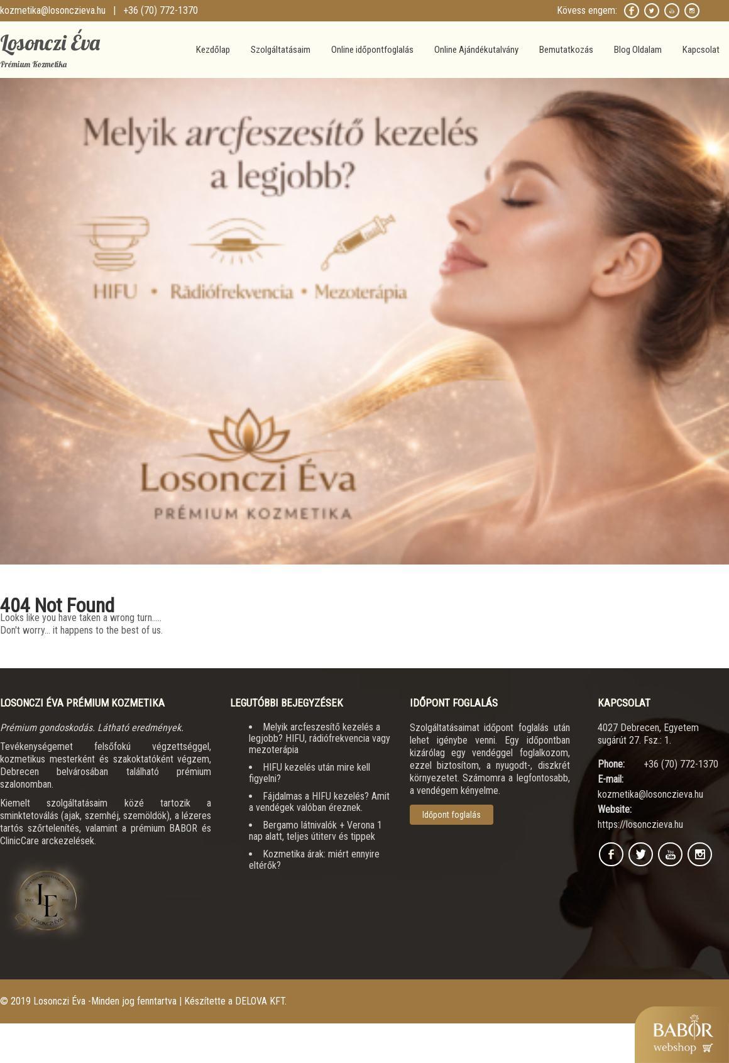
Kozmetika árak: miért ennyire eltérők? (314, 859)
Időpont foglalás (451, 815)
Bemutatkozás (566, 49)
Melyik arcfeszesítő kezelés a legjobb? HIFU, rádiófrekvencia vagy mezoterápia (319, 738)
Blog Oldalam (638, 49)
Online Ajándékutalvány (476, 49)
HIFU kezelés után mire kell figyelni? (309, 773)
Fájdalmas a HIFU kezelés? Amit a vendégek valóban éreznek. (319, 801)
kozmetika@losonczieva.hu (53, 10)
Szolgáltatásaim (280, 49)
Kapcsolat (701, 49)
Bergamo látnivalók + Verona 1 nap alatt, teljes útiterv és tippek (315, 830)
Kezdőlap (213, 49)
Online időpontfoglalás (372, 49)
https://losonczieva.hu (640, 824)
